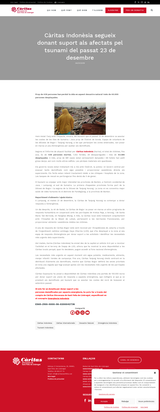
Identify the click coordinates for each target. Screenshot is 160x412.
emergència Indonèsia (107, 323)
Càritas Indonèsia (44, 323)
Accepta (104, 401)
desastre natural (86, 323)
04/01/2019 (80, 63)
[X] (77, 312)
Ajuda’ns (113, 10)
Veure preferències (146, 401)
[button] (155, 373)
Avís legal (144, 407)
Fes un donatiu (135, 10)
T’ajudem (97, 10)
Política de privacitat (130, 407)
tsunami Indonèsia (45, 328)
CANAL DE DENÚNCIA (129, 360)
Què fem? (66, 10)
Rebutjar (125, 401)
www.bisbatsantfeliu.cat (92, 369)
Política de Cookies (111, 407)
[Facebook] (72, 312)
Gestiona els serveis (107, 394)
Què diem (82, 10)
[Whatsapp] (82, 312)
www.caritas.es (89, 379)
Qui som (51, 10)
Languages (59, 2)
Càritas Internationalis (65, 323)
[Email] (87, 312)
